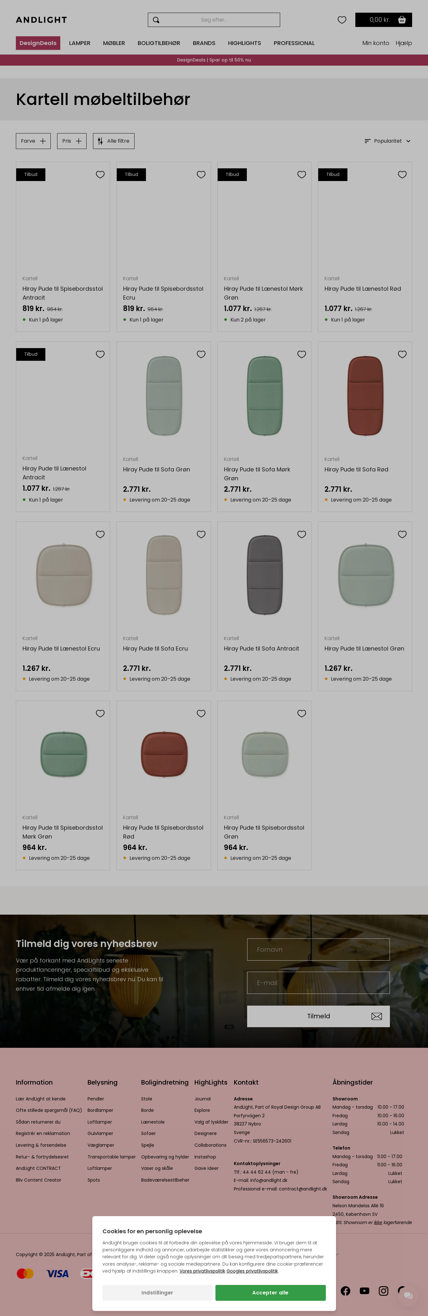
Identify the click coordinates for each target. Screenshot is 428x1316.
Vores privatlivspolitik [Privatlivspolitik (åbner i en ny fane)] (202, 1271)
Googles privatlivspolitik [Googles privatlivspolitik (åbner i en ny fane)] (252, 1271)
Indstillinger (157, 1292)
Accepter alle (270, 1292)
